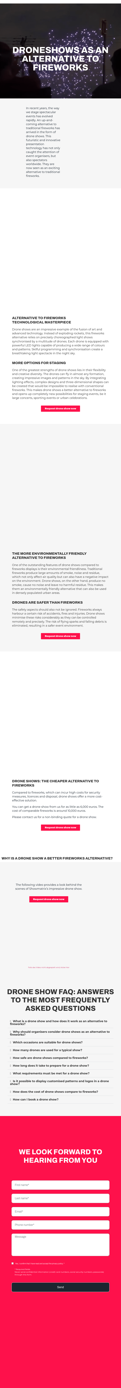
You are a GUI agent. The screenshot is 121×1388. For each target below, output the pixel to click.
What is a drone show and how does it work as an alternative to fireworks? (58, 1016)
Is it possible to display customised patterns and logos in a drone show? (59, 1076)
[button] (60, 1016)
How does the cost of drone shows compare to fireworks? (55, 1085)
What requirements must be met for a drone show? (51, 1067)
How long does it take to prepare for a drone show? (51, 1059)
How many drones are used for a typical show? (47, 1043)
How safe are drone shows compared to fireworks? (50, 1051)
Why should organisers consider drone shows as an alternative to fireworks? (60, 1026)
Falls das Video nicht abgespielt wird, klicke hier (48, 961)
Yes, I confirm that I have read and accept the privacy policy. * (39, 1257)
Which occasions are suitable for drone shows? (48, 1036)
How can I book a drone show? (35, 1093)
